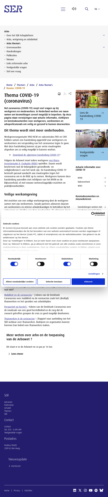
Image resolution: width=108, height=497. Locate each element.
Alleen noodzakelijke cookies (20, 281)
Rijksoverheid (92, 181)
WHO (92, 185)
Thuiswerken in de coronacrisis (19, 318)
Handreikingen (14, 51)
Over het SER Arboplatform (20, 35)
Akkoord (88, 281)
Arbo (6, 31)
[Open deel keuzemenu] (70, 93)
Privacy (17, 491)
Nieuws (10, 59)
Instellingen (94, 274)
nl (97, 9)
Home (9, 85)
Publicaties (12, 55)
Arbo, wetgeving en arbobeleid (22, 39)
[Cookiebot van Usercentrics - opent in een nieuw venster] (93, 214)
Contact (7, 426)
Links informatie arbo (17, 63)
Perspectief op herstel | (16, 307)
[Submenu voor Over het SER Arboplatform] (103, 35)
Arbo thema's (13, 43)
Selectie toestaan (54, 281)
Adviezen (8, 402)
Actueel (7, 408)
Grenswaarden (14, 47)
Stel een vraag (14, 71)
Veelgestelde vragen (17, 67)
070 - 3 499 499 (14, 430)
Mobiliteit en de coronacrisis (18, 295)
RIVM (92, 177)
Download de (36, 155)
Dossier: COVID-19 (15, 88)
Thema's (21, 85)
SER (5, 414)
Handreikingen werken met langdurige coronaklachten (92, 208)
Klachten (28, 491)
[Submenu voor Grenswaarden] (103, 47)
